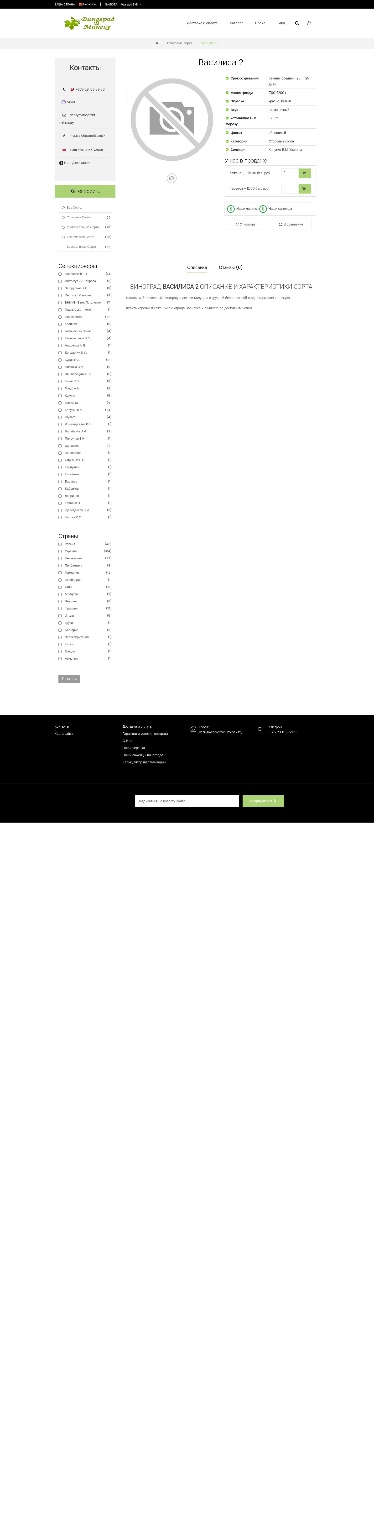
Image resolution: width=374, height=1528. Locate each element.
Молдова (71, 594)
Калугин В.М (278, 149)
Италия (70, 615)
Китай (69, 644)
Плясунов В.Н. (75, 438)
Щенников (72, 445)
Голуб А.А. (72, 388)
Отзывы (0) (231, 267)
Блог (281, 23)
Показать (69, 678)
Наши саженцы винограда (143, 755)
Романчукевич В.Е (78, 424)
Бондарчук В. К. (76, 352)
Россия (70, 544)
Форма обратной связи (82, 135)
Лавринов (72, 496)
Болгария (71, 630)
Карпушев (72, 467)
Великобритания (77, 637)
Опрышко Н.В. (75, 460)
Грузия (69, 622)
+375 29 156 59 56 (90, 89)
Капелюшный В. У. (78, 338)
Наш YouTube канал (86, 150)
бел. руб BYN (129, 4)
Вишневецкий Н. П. (78, 374)
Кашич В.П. (73, 503)
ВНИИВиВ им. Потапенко (83, 302)
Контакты (62, 726)
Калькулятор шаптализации (144, 762)
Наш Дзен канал (74, 162)
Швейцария (73, 580)
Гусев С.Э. (72, 381)
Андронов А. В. (75, 345)
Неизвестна (73, 558)
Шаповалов (73, 453)
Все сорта (74, 207)
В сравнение (293, 224)
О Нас (127, 741)
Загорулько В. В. (76, 288)
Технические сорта (80, 237)
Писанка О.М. (74, 367)
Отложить (247, 224)
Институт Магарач (78, 295)
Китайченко (73, 474)
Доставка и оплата (202, 23)
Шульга (70, 417)
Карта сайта (64, 733)
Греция (70, 651)
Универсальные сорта (83, 227)
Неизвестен (73, 317)
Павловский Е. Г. (76, 274)
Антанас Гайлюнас (78, 331)
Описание (197, 267)
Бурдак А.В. (73, 359)
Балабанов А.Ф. (76, 431)
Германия (72, 572)
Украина (295, 149)
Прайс (260, 23)
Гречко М (71, 402)
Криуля (70, 395)
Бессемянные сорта (81, 246)
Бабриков (72, 488)
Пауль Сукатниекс (78, 309)
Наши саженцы (275, 208)
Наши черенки (243, 208)
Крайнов (71, 324)
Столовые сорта (179, 43)
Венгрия (71, 601)
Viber (68, 102)
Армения (71, 658)
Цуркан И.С (73, 517)
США (68, 587)
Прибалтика (73, 565)
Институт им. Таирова (80, 281)
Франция (71, 608)
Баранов (71, 481)
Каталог (236, 23)
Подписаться (263, 800)
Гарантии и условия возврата (145, 733)
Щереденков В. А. (77, 510)
